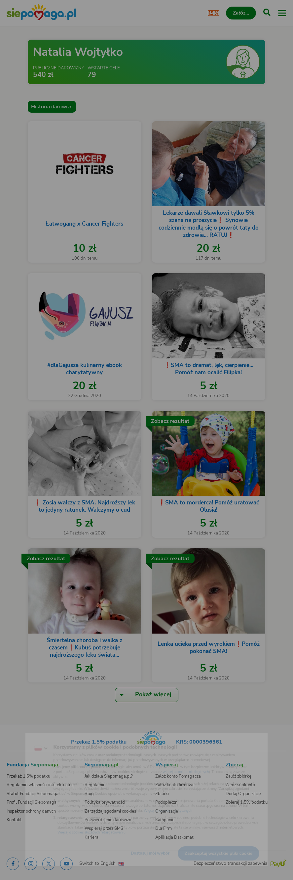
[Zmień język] (18, 737)
